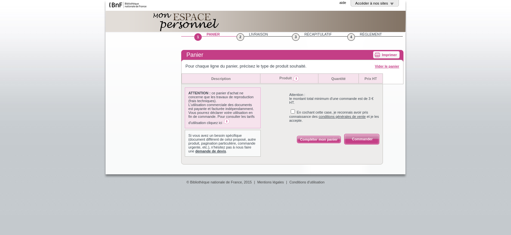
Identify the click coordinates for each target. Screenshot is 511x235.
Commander (362, 139)
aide (342, 3)
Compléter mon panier (319, 139)
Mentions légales (270, 182)
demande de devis (210, 151)
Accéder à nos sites (371, 3)
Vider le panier (387, 66)
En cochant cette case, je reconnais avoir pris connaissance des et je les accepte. (334, 116)
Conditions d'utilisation (307, 182)
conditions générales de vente (342, 116)
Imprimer (389, 55)
